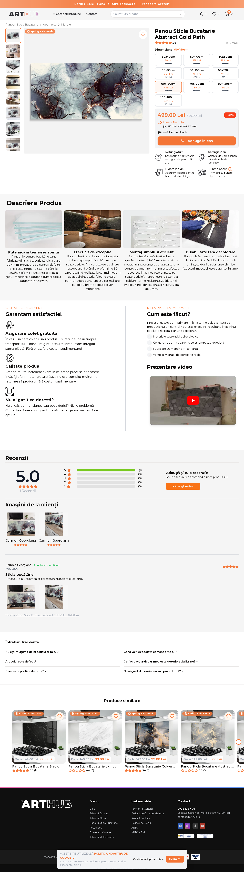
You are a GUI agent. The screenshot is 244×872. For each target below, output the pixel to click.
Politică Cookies (140, 818)
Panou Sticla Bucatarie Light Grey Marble (91, 767)
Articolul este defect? (22, 661)
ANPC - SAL (138, 832)
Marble (66, 24)
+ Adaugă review (183, 486)
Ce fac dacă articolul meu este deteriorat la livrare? (161, 661)
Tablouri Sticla (98, 818)
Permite (175, 859)
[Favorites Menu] (216, 14)
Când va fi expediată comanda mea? (150, 652)
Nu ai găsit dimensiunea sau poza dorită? (154, 671)
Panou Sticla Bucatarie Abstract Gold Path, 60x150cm (47, 615)
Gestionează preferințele (148, 859)
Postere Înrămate (100, 832)
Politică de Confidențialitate (147, 813)
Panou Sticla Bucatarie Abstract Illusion (206, 767)
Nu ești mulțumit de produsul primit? (32, 652)
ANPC (135, 827)
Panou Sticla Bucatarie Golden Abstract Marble (149, 767)
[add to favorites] (143, 34)
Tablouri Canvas (99, 813)
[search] (181, 14)
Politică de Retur (141, 822)
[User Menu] (203, 14)
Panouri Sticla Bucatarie (21, 24)
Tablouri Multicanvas (102, 837)
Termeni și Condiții (142, 808)
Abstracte (49, 24)
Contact (91, 14)
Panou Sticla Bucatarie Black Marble (35, 767)
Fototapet (96, 827)
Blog (92, 808)
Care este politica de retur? (26, 671)
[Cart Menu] (229, 14)
